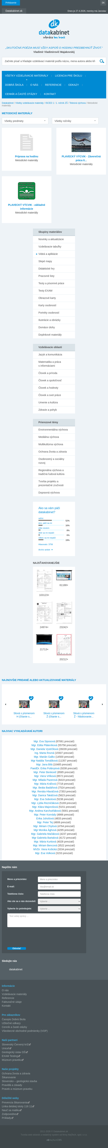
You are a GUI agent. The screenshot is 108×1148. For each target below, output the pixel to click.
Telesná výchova (77, 103)
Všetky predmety (13, 121)
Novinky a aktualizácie (51, 239)
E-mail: (11, 886)
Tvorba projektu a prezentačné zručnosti (51, 483)
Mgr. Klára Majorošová (45, 806)
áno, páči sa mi (45, 523)
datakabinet (15, 969)
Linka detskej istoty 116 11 (17, 1106)
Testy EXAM (45, 290)
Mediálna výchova (48, 436)
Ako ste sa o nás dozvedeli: (21, 901)
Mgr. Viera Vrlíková (45, 776)
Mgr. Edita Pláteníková (44, 745)
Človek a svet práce (49, 395)
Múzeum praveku (11, 1059)
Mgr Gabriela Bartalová (45, 837)
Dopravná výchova (49, 492)
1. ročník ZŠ (62, 103)
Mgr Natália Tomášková (44, 760)
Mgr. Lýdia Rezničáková (45, 803)
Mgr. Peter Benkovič (44, 772)
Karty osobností (47, 305)
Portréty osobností (48, 312)
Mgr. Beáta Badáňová (45, 787)
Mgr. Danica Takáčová (44, 795)
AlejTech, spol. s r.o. (77, 1134)
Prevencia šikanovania (14, 1102)
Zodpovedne (9, 1114)
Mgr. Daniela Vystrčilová (44, 749)
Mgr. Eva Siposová (44, 741)
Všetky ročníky (63, 121)
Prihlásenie (10, 2)
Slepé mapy (45, 261)
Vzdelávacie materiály (14, 994)
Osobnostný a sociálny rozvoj (51, 461)
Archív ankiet (44, 550)
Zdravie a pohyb (47, 409)
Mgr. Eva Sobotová (45, 799)
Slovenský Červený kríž (15, 1044)
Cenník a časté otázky (21, 94)
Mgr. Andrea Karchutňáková (45, 810)
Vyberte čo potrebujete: (19, 908)
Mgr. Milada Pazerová (45, 779)
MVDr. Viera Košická (45, 849)
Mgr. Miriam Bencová (45, 845)
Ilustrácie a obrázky (49, 320)
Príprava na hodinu (26, 156)
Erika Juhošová (45, 818)
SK (103, 2)
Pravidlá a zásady (12, 1085)
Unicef (5, 1048)
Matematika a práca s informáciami (49, 363)
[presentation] (35, 936)
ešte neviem (43, 528)
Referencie (53, 84)
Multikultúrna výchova (50, 444)
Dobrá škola (14, 84)
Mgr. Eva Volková (45, 853)
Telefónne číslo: (15, 894)
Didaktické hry (46, 268)
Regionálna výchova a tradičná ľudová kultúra (51, 472)
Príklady (6, 1117)
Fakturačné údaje (12, 1001)
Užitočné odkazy (11, 1023)
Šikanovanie (9, 1077)
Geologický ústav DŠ (14, 1052)
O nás (34, 84)
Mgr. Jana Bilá (44, 764)
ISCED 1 (49, 103)
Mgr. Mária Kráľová (45, 783)
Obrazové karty (47, 298)
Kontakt (50, 94)
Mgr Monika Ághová (45, 830)
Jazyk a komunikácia (50, 354)
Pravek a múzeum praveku (17, 1088)
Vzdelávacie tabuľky (49, 246)
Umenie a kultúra (48, 402)
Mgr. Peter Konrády (45, 814)
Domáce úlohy (46, 327)
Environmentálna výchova (53, 429)
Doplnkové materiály (50, 334)
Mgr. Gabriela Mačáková (45, 833)
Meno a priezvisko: (17, 879)
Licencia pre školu (68, 75)
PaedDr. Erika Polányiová (45, 768)
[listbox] (25, 120)
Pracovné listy (46, 275)
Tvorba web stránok (30, 1134)
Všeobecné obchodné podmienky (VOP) (25, 1030)
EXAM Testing (10, 1056)
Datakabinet (8, 103)
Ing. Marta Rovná (44, 752)
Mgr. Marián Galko (44, 756)
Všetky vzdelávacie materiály (26, 75)
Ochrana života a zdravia (52, 451)
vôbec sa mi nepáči (47, 538)
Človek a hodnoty (48, 387)
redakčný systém (50, 1134)
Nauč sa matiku (10, 1110)
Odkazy (73, 84)
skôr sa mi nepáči (46, 533)
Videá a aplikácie (48, 253)
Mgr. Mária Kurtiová (45, 841)
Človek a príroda (47, 373)
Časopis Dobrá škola (13, 1019)
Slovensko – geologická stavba (19, 1081)
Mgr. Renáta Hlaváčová (45, 791)
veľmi (40, 518)
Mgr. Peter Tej (45, 822)
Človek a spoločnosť (50, 380)
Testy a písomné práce (51, 283)
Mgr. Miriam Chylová (45, 826)
